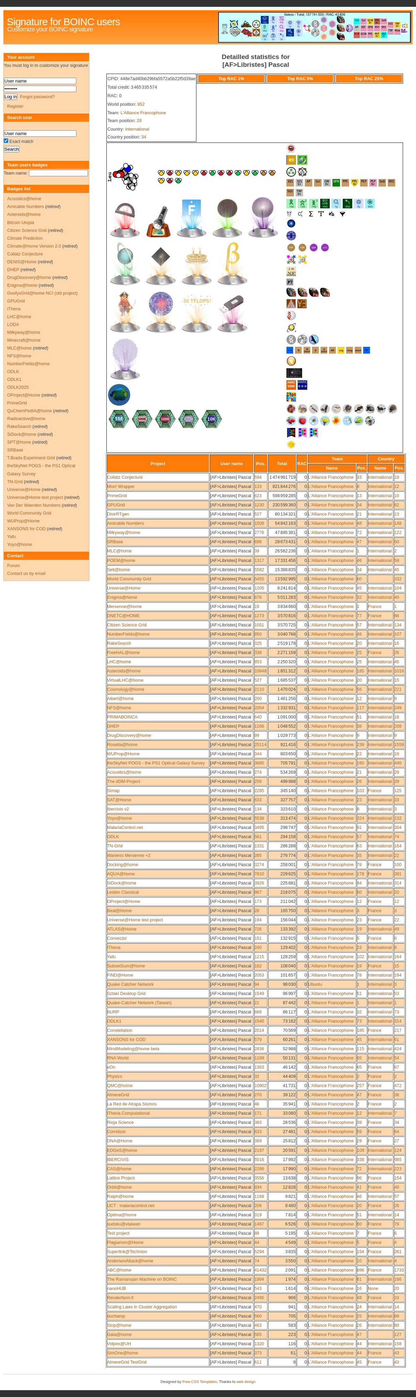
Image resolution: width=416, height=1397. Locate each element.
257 (360, 1085)
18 (396, 716)
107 (397, 634)
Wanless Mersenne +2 (128, 855)
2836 (259, 1048)
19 (396, 477)
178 (360, 873)
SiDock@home (121, 883)
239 (360, 744)
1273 (259, 615)
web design (246, 1382)
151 (258, 938)
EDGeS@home (122, 1150)
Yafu (111, 956)
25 (359, 652)
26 (396, 652)
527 (258, 514)
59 (359, 1131)
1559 (399, 744)
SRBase (115, 541)
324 (360, 818)
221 (397, 689)
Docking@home (122, 864)
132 (397, 818)
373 (258, 1352)
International (137, 129)
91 (359, 827)
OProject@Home (123, 901)
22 (359, 753)
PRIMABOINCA (122, 716)
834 (258, 1187)
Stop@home (119, 1325)
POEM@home (121, 560)
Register (15, 106)
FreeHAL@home (123, 652)
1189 (259, 1057)
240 (258, 947)
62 (396, 504)
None (373, 1288)
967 (258, 892)
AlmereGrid (118, 1094)
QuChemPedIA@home (29, 410)
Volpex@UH (119, 1343)
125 (397, 790)
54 (396, 1057)
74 (396, 836)
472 (397, 1085)
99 (256, 735)
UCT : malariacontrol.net (130, 1205)
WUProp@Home (123, 753)
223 (397, 1168)
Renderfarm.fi (120, 1297)
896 (360, 1270)
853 (258, 661)
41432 (260, 1270)
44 (256, 1242)
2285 (259, 790)
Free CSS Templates (199, 1382)
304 (397, 827)
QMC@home (120, 1085)
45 (396, 569)
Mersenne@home (124, 606)
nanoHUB (116, 1288)
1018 (399, 670)
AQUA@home (121, 873)
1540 (259, 1021)
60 (359, 578)
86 (396, 615)
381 (397, 873)
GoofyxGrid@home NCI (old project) (42, 293)
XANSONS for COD (126, 1039)
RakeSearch (119, 643)
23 (359, 799)
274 (258, 772)
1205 (259, 588)
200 (258, 698)
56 (359, 689)
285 (258, 855)
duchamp (116, 1316)
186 (397, 1279)
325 (258, 643)
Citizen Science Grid (127, 624)
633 (258, 799)
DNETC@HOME (123, 615)
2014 (259, 1030)
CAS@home (119, 1168)
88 (256, 1233)
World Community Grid (129, 578)
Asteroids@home (123, 670)
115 (360, 1048)
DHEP (113, 726)
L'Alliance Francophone (143, 112)
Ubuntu (315, 984)
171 (258, 1113)
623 (258, 495)
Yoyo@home (119, 818)
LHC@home (119, 661)
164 (397, 845)
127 (397, 1334)
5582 (259, 569)
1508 (259, 523)
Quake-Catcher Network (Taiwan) (139, 1002)
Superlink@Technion (127, 1251)
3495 (259, 827)
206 (258, 1205)
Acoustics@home (124, 772)
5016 (259, 1159)
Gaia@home (119, 1334)
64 (396, 1131)
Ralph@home (120, 1196)
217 (397, 1030)
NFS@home (119, 707)
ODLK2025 (18, 387)
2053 (259, 975)
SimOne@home (122, 1352)
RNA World (118, 1057)
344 (258, 753)
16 (396, 643)
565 (258, 1334)
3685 (259, 763)
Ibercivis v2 (118, 809)
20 (359, 643)
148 (397, 523)
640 (258, 716)
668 (258, 1011)
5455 (259, 578)
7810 (259, 873)
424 (397, 1048)
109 (360, 1150)
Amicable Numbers (125, 523)
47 (359, 541)
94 (359, 883)
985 (397, 1159)
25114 (260, 744)
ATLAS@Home (122, 929)
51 (359, 716)
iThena (113, 947)
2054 (259, 707)
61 (396, 1039)
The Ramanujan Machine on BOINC (142, 1279)
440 (397, 763)
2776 (259, 532)
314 (397, 883)
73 (396, 1011)
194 (258, 919)
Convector (117, 938)
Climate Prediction (25, 238)
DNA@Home (119, 1140)
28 (139, 120)
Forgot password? (37, 96)
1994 (259, 1279)
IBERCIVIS (118, 1159)
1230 (259, 504)
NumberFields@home (128, 634)
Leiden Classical (123, 892)
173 (258, 901)
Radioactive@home (26, 418)
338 (258, 652)
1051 (259, 624)
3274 (259, 864)
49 (396, 929)
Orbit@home (119, 1187)
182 (258, 965)
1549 (259, 993)
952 (141, 104)
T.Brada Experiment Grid (31, 457)
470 (258, 1306)
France (375, 606)
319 (258, 1214)
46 (359, 560)
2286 (259, 1168)
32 (359, 597)
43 (396, 1352)
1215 (259, 956)
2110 (259, 689)
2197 (259, 1150)
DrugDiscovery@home (129, 735)
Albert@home (120, 698)
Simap (113, 790)
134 (397, 624)
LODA (13, 324)
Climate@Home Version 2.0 (34, 246)
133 (258, 486)
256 (258, 781)
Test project (118, 1233)
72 (359, 532)
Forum (13, 565)
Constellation (119, 1030)
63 (359, 845)
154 (397, 1177)
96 (359, 1177)
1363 (259, 1067)
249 (397, 707)
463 (258, 1325)
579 (258, 1039)
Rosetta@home (122, 744)
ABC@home (119, 1270)
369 (258, 1140)
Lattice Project (121, 1177)
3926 (259, 883)
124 (397, 1150)
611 (258, 1362)
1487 (259, 1224)
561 (258, 836)
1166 (259, 726)
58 (396, 560)
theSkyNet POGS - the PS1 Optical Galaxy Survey (156, 763)
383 (258, 1122)
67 (396, 1067)
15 (396, 680)
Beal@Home (119, 910)
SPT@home (19, 442)
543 (258, 1288)
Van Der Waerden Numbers (33, 505)
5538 (259, 818)
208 (397, 726)
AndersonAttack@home (130, 1260)
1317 (259, 560)
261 (397, 1251)
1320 (259, 1343)
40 (396, 597)
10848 (260, 670)
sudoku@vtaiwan (123, 1224)
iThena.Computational (128, 1113)
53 (396, 993)
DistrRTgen (118, 514)
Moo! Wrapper (121, 486)
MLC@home (119, 550)
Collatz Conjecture (125, 477)
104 (397, 588)
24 (359, 1306)
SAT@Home (119, 799)
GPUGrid (116, 504)
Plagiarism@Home (125, 1242)
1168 (259, 1196)
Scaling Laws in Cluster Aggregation (142, 1306)
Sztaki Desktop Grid (126, 993)
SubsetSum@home (126, 965)
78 (359, 864)
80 (396, 1325)
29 (396, 772)
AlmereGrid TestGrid (127, 1362)
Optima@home (121, 1214)
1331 (259, 845)
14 (396, 1214)
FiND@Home (120, 975)
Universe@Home (123, 588)
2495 (259, 1297)
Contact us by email (26, 573)
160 (360, 763)
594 (258, 477)
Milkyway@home (123, 532)
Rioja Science (120, 1122)
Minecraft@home (24, 340)
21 (359, 514)
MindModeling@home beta (133, 1048)
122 (397, 532)
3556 (259, 1177)
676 (258, 597)
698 (258, 541)
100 (397, 864)
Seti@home (118, 569)
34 (144, 136)
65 (359, 1057)
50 (396, 541)
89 (396, 1316)
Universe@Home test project (135, 919)
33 (359, 477)
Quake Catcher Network (130, 984)
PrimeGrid (117, 495)
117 (360, 707)
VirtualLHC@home (125, 680)
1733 (399, 1270)
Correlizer (116, 1131)
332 (397, 578)
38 (359, 726)
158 (397, 1343)
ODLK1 (114, 1021)
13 (359, 495)
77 (359, 615)
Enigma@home (122, 597)
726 (258, 929)
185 (360, 670)
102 (360, 956)
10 (396, 495)
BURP (113, 1011)
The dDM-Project (123, 781)
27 (396, 1140)
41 (359, 1187)
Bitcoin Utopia (20, 222)
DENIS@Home (21, 261)
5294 (259, 1251)
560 (258, 1316)
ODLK (113, 836)
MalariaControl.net (125, 827)
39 (256, 550)
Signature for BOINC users (63, 21)
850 (258, 634)
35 (359, 855)
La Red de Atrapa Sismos (132, 1103)
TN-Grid (115, 845)
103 (360, 790)
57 (359, 624)
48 (359, 523)
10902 (260, 1085)
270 (258, 1094)
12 (396, 486)
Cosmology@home (125, 689)
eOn (111, 1067)
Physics (114, 1076)
